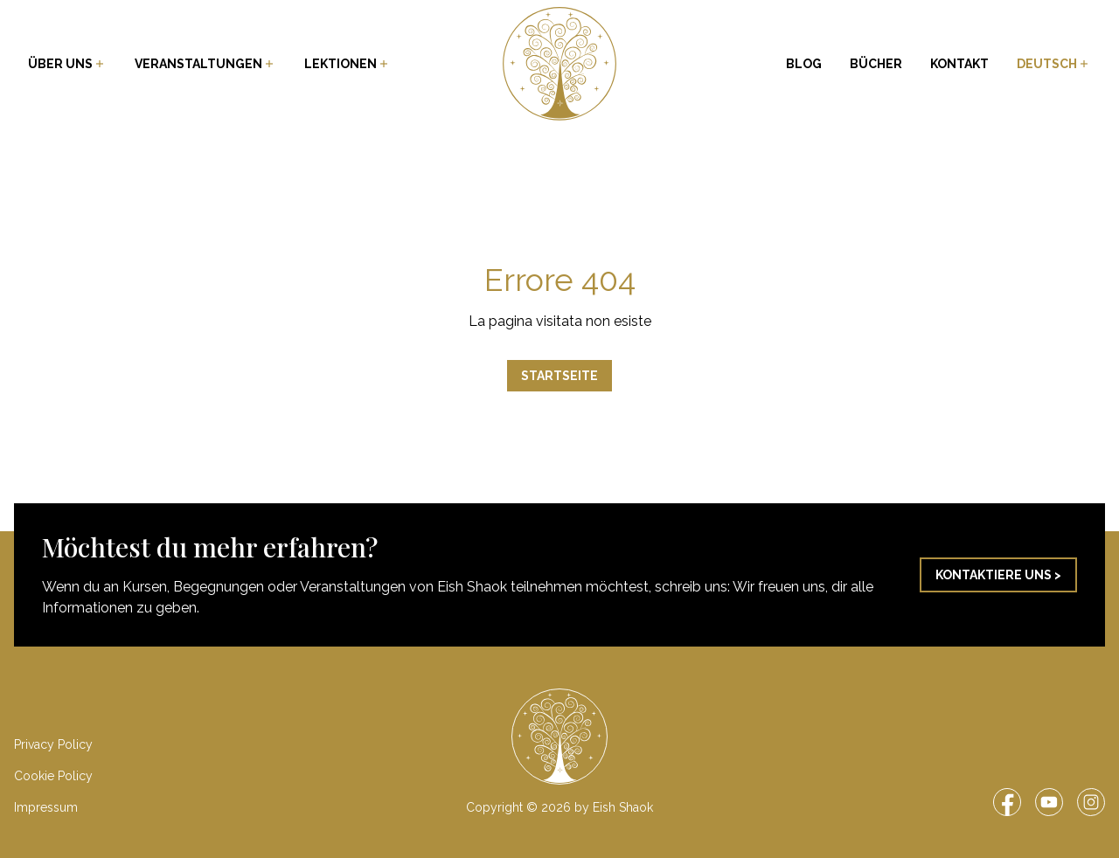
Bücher (876, 64)
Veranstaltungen (205, 63)
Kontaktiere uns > (998, 575)
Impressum (46, 807)
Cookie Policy (53, 776)
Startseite (559, 376)
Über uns (67, 63)
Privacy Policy (53, 744)
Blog (804, 64)
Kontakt (959, 64)
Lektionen (347, 63)
